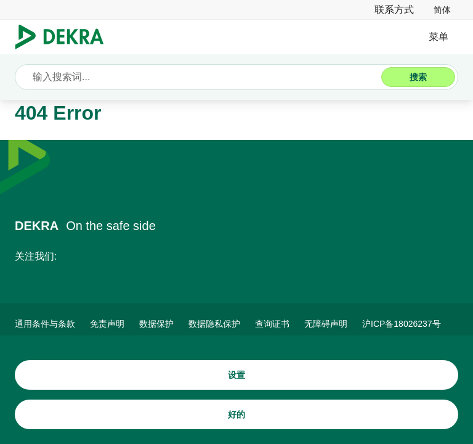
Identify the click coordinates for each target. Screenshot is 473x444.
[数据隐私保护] (214, 324)
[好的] (236, 414)
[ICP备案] (401, 324)
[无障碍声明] (325, 324)
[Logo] (64, 37)
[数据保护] (156, 324)
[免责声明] (107, 324)
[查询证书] (272, 324)
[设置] (236, 375)
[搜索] (418, 77)
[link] (442, 9)
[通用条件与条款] (45, 324)
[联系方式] (394, 9)
